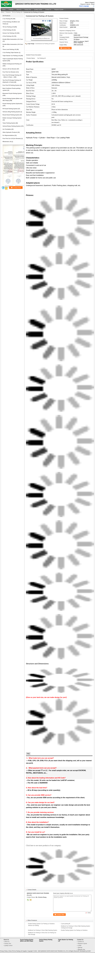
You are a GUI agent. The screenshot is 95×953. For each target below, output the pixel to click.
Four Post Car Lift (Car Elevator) (12, 138)
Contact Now (66, 48)
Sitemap (80, 947)
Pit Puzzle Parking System (10, 108)
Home (4, 9)
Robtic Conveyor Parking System (12, 118)
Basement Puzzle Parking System (12, 93)
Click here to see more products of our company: (43, 845)
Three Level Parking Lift (9, 49)
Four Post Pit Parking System (11, 85)
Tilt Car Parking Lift (17, 12)
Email (92, 4)
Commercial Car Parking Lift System (45, 43)
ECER (89, 951)
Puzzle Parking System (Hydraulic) (12, 103)
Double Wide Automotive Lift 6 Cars (13, 44)
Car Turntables (7, 129)
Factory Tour (27, 9)
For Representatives (8, 135)
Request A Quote (85, 4)
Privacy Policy (4, 951)
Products (11, 9)
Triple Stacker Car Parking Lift (11, 55)
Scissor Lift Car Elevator (9, 69)
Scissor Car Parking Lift (9, 33)
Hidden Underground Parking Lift (12, 64)
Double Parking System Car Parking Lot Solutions (74, 930)
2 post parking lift (65, 923)
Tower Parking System (9, 123)
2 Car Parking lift (7, 18)
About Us (18, 9)
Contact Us (48, 9)
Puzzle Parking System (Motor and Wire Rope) (26, 940)
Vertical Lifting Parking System (11, 111)
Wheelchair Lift (7, 141)
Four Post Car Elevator (9, 72)
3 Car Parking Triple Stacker (10, 52)
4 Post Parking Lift (8, 36)
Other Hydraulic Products (10, 132)
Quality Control (38, 9)
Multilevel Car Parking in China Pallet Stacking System (42, 930)
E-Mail (79, 945)
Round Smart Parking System (11, 115)
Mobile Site (81, 949)
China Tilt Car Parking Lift (15, 951)
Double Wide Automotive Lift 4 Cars (13, 39)
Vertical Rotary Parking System (11, 126)
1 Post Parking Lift (8, 30)
